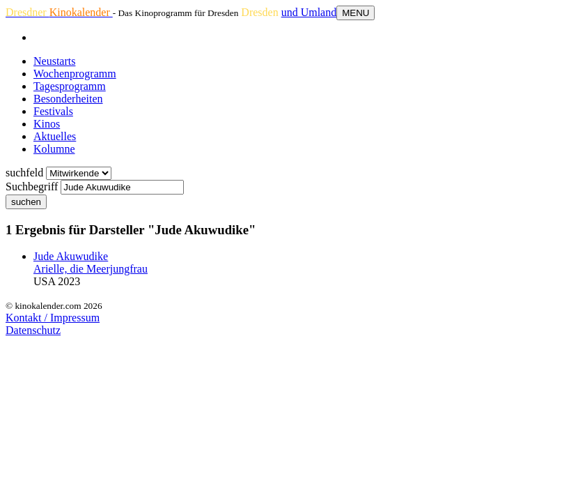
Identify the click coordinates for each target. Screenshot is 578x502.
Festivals (53, 111)
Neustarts (54, 61)
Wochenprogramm (74, 73)
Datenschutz (33, 330)
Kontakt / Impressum (53, 318)
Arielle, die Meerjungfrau (90, 269)
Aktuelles (54, 136)
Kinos (46, 124)
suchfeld (24, 172)
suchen (26, 202)
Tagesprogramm (69, 86)
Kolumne (54, 149)
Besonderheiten (68, 99)
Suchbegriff (32, 186)
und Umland (309, 12)
